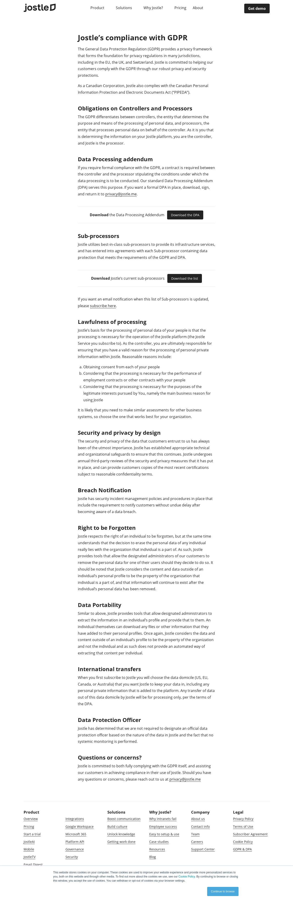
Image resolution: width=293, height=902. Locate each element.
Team (195, 834)
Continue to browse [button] (223, 891)
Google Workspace (79, 826)
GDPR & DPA (242, 849)
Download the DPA (185, 215)
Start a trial (32, 834)
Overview (31, 819)
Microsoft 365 (75, 834)
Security (71, 857)
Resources (157, 849)
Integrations (74, 819)
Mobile (29, 849)
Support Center (203, 849)
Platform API (74, 841)
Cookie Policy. (186, 876)
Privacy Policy (243, 819)
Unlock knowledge (121, 834)
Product (97, 7)
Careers (197, 841)
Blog (152, 857)
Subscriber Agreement (250, 834)
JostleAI (29, 841)
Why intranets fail (162, 819)
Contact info (200, 826)
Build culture (117, 826)
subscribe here (103, 305)
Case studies (159, 841)
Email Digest (33, 864)
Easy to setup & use (164, 834)
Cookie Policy (243, 841)
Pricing (180, 7)
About (198, 7)
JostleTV (29, 857)
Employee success (163, 826)
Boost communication (124, 819)
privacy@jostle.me (121, 194)
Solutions (124, 7)
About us (198, 819)
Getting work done (121, 841)
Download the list (184, 278)
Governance (74, 849)
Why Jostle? (154, 7)
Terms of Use (243, 826)
